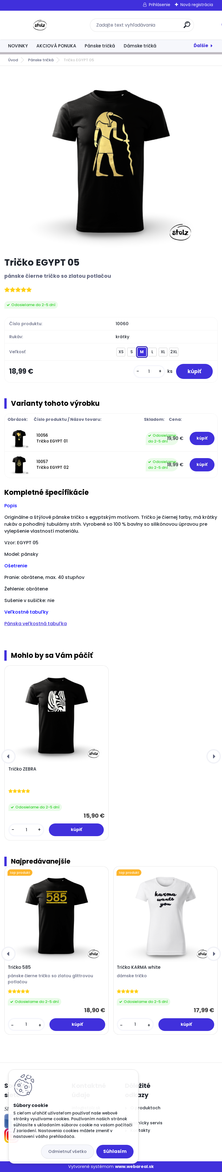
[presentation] (8, 756)
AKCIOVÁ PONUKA (56, 46)
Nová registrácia (196, 5)
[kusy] (149, 371)
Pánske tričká (100, 46)
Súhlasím (115, 1151)
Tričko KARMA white (138, 967)
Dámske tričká (140, 46)
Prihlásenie (159, 5)
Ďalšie (201, 45)
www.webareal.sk (134, 1166)
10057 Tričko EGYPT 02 (52, 464)
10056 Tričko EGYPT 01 (52, 438)
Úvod (13, 60)
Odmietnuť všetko (67, 1151)
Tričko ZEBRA (22, 769)
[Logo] (39, 25)
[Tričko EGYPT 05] (111, 161)
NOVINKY (18, 46)
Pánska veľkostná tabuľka (35, 623)
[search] (187, 27)
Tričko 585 (19, 967)
